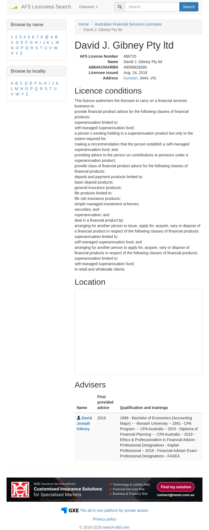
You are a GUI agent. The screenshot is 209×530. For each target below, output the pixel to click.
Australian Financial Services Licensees (128, 24)
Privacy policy (104, 519)
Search (189, 7)
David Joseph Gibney (84, 423)
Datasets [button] (88, 7)
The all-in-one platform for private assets (114, 510)
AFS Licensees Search (46, 7)
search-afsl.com (116, 527)
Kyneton (130, 78)
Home (84, 24)
